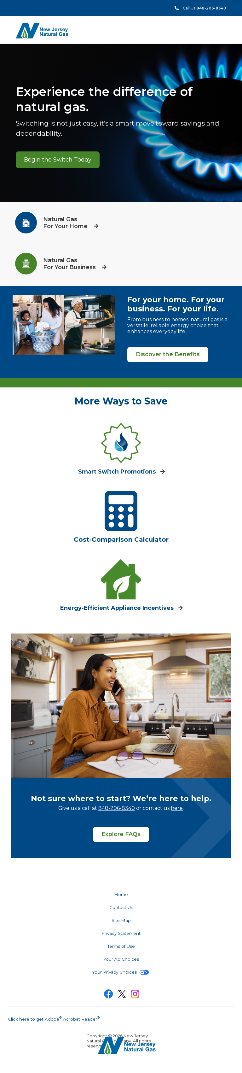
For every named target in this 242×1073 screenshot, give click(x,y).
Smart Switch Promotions (117, 471)
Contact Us (121, 907)
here (177, 808)
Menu (215, 31)
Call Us (204, 8)
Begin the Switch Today (57, 159)
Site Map (121, 920)
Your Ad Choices (121, 959)
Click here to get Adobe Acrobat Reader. (54, 1018)
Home (121, 894)
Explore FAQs (121, 834)
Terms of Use (121, 946)
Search (226, 31)
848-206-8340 (116, 808)
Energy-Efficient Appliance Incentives (117, 607)
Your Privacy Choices (120, 972)
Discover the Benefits (168, 354)
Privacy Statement (121, 933)
